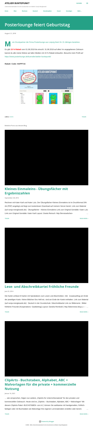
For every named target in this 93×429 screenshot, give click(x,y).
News (11, 117)
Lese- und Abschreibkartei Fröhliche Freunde (42, 286)
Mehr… (79, 11)
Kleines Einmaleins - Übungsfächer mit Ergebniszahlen (36, 191)
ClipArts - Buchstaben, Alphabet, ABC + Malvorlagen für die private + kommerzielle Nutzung (40, 384)
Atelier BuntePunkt (17, 3)
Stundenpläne (47, 11)
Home (6, 11)
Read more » (84, 218)
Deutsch (35, 11)
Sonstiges (69, 11)
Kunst (59, 11)
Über (15, 11)
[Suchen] (79, 3)
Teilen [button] (84, 117)
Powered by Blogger (46, 421)
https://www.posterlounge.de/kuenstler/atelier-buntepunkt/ (28, 57)
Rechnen (24, 11)
